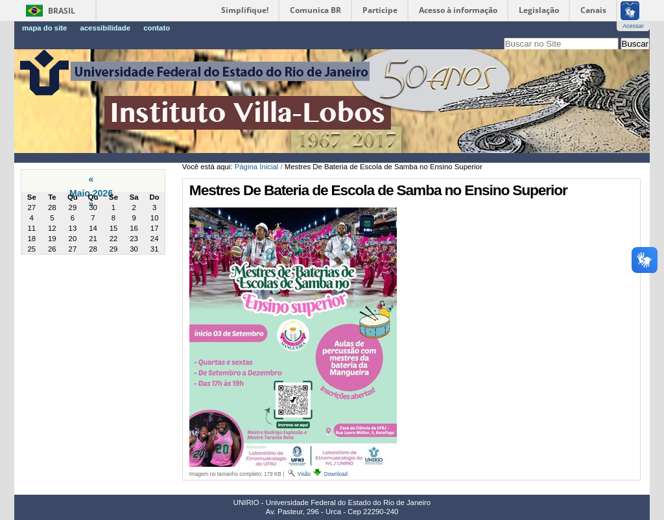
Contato (156, 28)
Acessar (633, 26)
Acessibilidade (105, 28)
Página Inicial (257, 167)
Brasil (61, 10)
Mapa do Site (44, 28)
